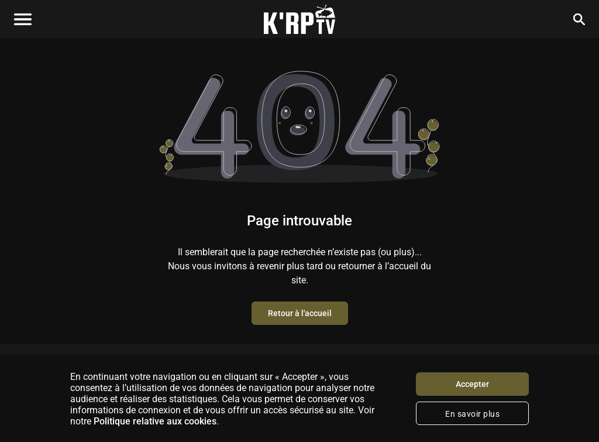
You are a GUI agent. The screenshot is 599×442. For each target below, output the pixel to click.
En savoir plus (472, 414)
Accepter (472, 384)
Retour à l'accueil (300, 313)
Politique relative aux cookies (155, 421)
